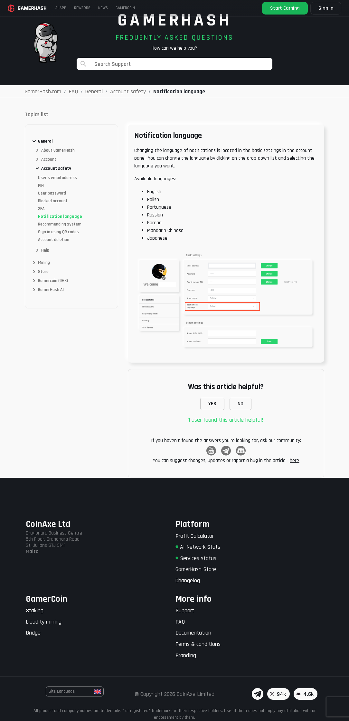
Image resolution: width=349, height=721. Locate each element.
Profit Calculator (194, 536)
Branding (185, 655)
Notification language (60, 216)
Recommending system (59, 224)
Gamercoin (125, 7)
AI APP (60, 7)
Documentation (193, 632)
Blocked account (53, 201)
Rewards (82, 7)
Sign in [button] (325, 8)
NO (240, 403)
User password (52, 193)
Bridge (33, 632)
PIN (41, 185)
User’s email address (57, 178)
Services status (195, 558)
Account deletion (53, 240)
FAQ (180, 622)
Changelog (187, 580)
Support (184, 610)
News (103, 7)
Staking (34, 610)
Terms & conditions (198, 644)
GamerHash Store (195, 569)
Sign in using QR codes (58, 232)
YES (212, 403)
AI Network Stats (197, 547)
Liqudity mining (43, 622)
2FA (41, 209)
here (294, 460)
